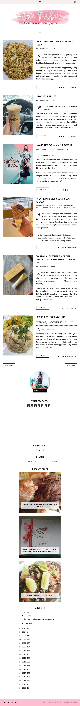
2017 (24, 658)
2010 (24, 684)
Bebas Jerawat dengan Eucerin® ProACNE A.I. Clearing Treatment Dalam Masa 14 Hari (40, 550)
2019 (24, 650)
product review (48, 208)
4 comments (71, 190)
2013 (24, 673)
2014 (24, 669)
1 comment (72, 87)
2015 (24, 665)
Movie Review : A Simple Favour (54, 145)
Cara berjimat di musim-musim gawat (39, 619)
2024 (24, 632)
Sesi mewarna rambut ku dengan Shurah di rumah (39, 506)
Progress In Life (46, 96)
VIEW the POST (43, 87)
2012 (24, 677)
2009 (24, 688)
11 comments (71, 308)
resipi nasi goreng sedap (54, 321)
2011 (24, 680)
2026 (24, 612)
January (27, 623)
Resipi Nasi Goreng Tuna (50, 316)
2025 (24, 628)
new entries (9, 365)
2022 (24, 639)
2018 (24, 654)
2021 (24, 643)
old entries (71, 365)
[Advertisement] (40, 425)
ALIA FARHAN (52, 702)
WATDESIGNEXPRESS (70, 702)
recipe (40, 321)
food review (43, 206)
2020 (24, 647)
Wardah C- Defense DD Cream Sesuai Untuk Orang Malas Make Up (55, 259)
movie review (43, 149)
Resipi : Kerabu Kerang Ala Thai (40, 596)
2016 (24, 662)
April (26, 615)
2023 (24, 635)
